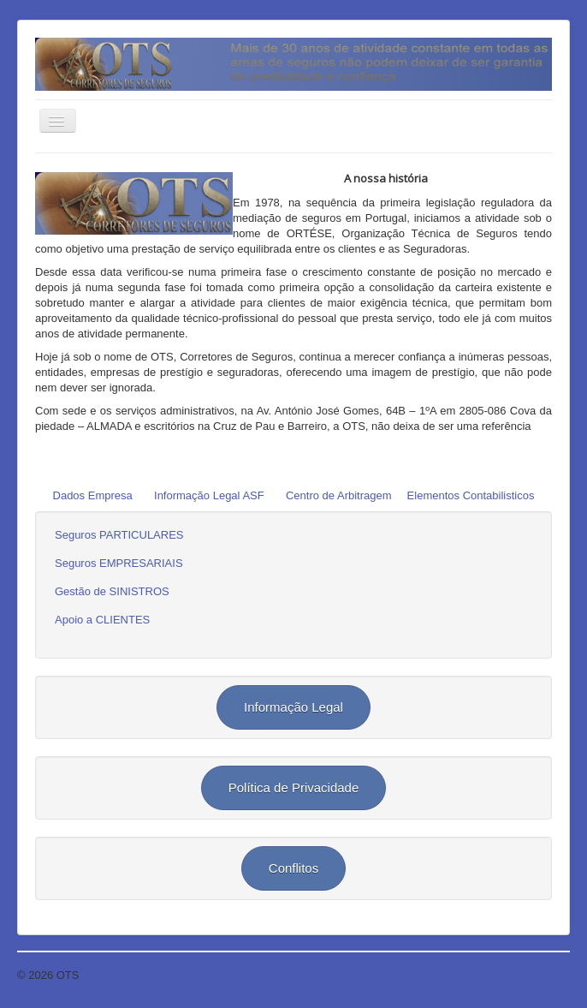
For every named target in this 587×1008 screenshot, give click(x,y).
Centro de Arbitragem (339, 495)
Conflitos (293, 868)
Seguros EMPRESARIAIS (119, 563)
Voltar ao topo (535, 975)
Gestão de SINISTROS (112, 591)
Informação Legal (293, 707)
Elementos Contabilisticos (471, 495)
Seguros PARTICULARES (119, 534)
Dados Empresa (93, 495)
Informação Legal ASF (209, 495)
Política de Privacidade (293, 787)
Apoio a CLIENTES (102, 619)
